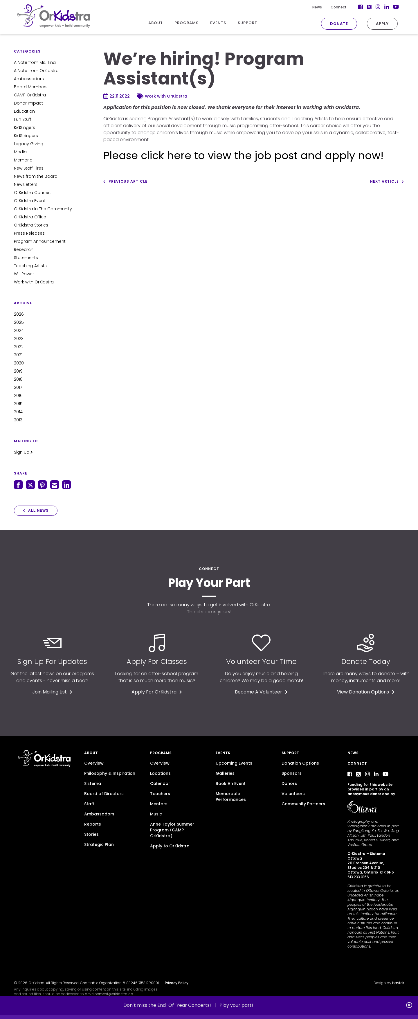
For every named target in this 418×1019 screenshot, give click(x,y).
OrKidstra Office (30, 217)
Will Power (24, 274)
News (317, 7)
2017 (18, 387)
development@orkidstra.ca (109, 993)
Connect (339, 7)
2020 (19, 363)
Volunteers (293, 794)
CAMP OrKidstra (30, 95)
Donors (289, 783)
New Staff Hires (29, 168)
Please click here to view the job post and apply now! (243, 155)
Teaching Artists (30, 266)
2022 (19, 347)
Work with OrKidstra (34, 282)
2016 (18, 395)
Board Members (31, 87)
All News (35, 510)
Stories (91, 834)
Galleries (225, 773)
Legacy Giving (28, 144)
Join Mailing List (52, 692)
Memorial (23, 160)
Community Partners (303, 804)
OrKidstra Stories (31, 225)
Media (20, 152)
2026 (19, 314)
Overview (94, 763)
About (91, 752)
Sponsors (292, 773)
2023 (19, 339)
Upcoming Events (234, 763)
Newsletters (25, 184)
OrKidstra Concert (32, 192)
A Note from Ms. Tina (35, 62)
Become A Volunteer (261, 692)
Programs (161, 752)
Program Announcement (40, 241)
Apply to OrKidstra (170, 846)
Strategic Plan (99, 844)
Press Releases (29, 233)
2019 (18, 371)
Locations (160, 773)
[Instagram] (378, 6)
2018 (18, 379)
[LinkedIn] (386, 6)
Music (156, 814)
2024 (19, 330)
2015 (18, 404)
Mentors (158, 804)
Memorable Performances (231, 796)
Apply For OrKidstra (156, 692)
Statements (26, 257)
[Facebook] (360, 6)
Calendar (160, 783)
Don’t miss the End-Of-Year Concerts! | (171, 1005)
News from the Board (35, 176)
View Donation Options (365, 692)
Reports (92, 824)
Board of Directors (104, 794)
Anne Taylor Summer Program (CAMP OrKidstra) (172, 830)
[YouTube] (395, 6)
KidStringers (26, 136)
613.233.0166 (358, 876)
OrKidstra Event (29, 201)
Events (223, 752)
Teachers (160, 794)
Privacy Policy (176, 982)
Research (23, 249)
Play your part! (236, 1005)
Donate (339, 23)
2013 (18, 420)
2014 (18, 412)
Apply (382, 23)
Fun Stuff (22, 119)
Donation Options (300, 763)
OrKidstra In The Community (43, 209)
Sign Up (23, 452)
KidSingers (24, 127)
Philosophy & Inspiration (109, 773)
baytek (398, 982)
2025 (19, 322)
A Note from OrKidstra (36, 70)
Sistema (92, 783)
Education (24, 111)
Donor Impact (28, 103)
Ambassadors (29, 79)
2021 (18, 355)
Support (290, 752)
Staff (89, 804)
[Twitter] (369, 6)
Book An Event (231, 783)
